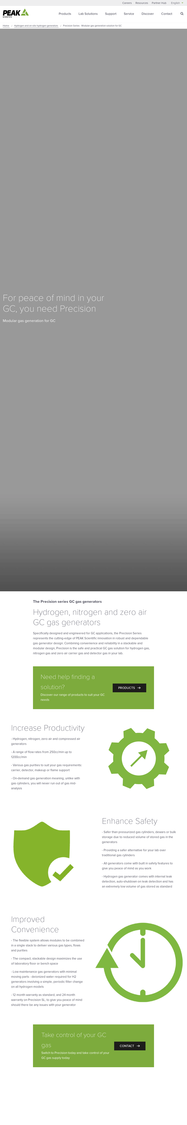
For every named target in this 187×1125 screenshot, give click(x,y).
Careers (127, 3)
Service (129, 14)
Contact (166, 14)
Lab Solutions (88, 14)
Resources (141, 3)
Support (110, 14)
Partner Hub (159, 3)
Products (65, 14)
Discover (148, 14)
